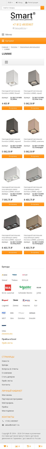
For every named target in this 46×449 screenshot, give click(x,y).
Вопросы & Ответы (10, 369)
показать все (7, 333)
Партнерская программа (12, 399)
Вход (19, 2)
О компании (7, 373)
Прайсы (5, 407)
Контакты (6, 384)
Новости (5, 361)
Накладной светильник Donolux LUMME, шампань (34, 140)
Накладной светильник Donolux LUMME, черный (11, 140)
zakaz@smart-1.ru (12, 425)
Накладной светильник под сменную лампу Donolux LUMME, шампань (34, 237)
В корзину (11, 108)
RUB (10, 2)
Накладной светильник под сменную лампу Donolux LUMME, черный (11, 237)
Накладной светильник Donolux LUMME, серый (33, 92)
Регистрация (31, 2)
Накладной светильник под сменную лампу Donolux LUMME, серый (33, 189)
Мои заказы (7, 395)
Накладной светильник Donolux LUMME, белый (11, 92)
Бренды (5, 365)
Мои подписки (8, 411)
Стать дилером (8, 377)
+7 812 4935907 (23, 24)
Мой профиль (7, 403)
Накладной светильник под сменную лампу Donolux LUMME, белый (11, 189)
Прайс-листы (7, 343)
